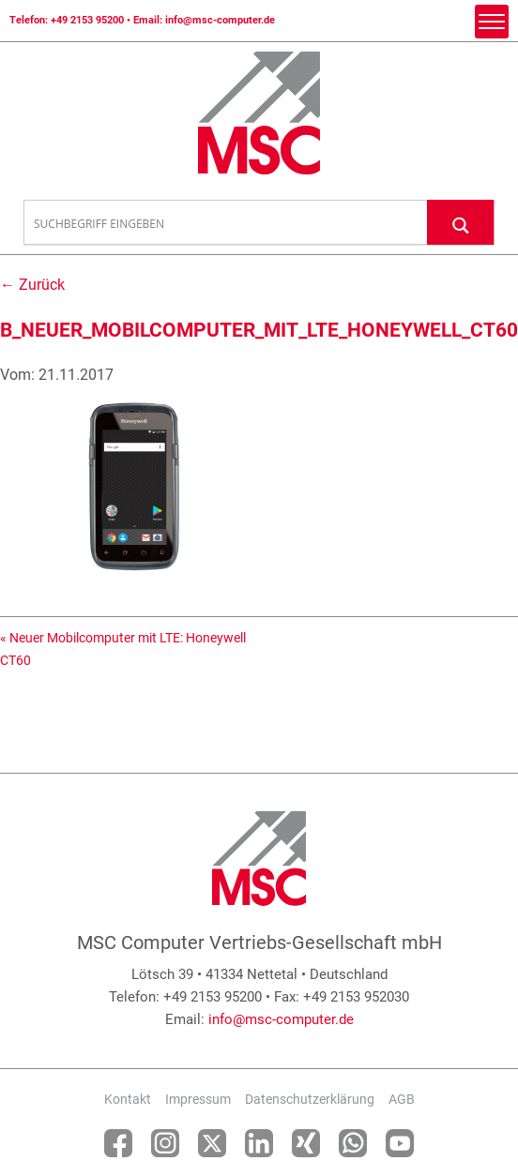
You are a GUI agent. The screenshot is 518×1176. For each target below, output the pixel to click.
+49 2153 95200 (87, 20)
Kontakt (127, 1099)
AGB (401, 1099)
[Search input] (226, 223)
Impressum (198, 1099)
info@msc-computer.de (220, 20)
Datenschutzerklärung (309, 1099)
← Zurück (32, 285)
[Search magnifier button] (461, 222)
